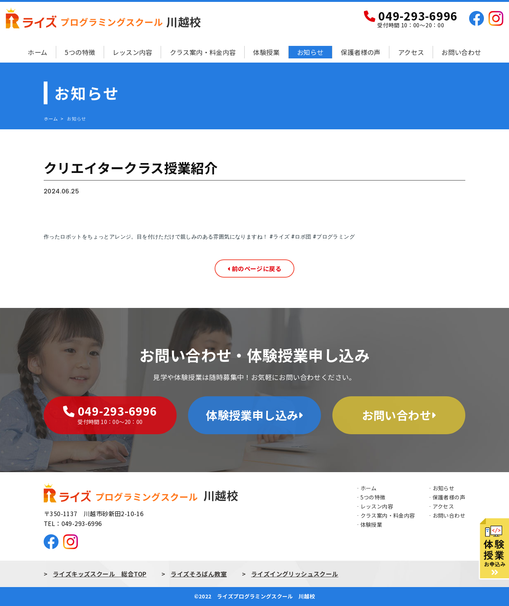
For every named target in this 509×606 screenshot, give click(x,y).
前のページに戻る (254, 268)
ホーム (37, 52)
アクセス (411, 52)
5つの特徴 (80, 52)
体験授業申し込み (254, 415)
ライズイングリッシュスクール (294, 573)
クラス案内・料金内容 (203, 52)
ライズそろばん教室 (199, 573)
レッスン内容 (132, 52)
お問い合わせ (461, 52)
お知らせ (310, 52)
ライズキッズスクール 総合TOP (99, 573)
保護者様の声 (360, 52)
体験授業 (266, 52)
